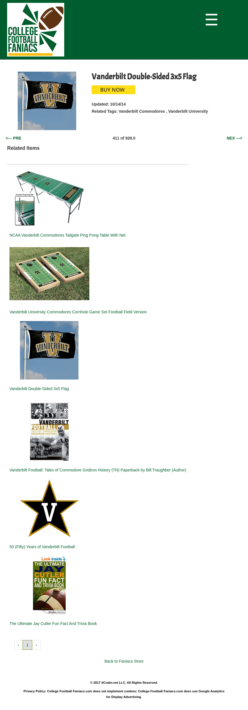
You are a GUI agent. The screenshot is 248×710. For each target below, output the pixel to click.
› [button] (36, 645)
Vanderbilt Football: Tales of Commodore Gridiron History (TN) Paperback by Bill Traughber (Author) (97, 470)
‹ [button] (18, 645)
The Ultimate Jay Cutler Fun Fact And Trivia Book (53, 623)
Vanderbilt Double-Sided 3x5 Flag (39, 388)
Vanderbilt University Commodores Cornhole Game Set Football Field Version (78, 312)
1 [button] (27, 645)
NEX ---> (234, 138)
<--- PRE (13, 138)
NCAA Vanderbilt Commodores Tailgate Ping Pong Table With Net (67, 235)
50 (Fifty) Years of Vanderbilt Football (42, 546)
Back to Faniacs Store (124, 661)
